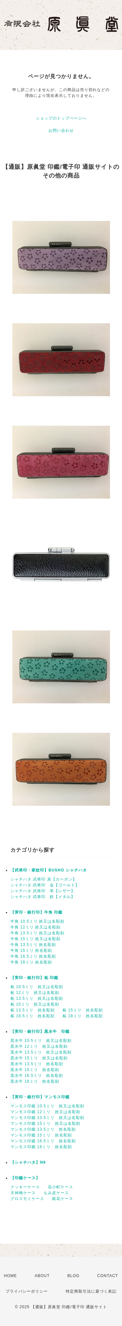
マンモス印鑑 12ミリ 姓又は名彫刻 (45, 1112)
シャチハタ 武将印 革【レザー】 (42, 891)
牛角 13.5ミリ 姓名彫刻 (33, 944)
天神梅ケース (23, 1193)
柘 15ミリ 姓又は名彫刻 (34, 1004)
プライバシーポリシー (27, 1291)
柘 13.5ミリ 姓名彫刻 (32, 1010)
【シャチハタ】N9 (28, 1162)
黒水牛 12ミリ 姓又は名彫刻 (39, 1046)
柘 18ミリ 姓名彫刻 (82, 1016)
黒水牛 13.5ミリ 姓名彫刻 (36, 1064)
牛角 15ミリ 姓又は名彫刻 (35, 939)
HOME (10, 1276)
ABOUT (41, 1276)
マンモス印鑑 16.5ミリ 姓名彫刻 (43, 1141)
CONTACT (107, 1276)
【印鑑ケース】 (25, 1178)
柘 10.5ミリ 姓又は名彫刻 (36, 987)
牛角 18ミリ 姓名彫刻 (31, 962)
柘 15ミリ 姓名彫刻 (82, 1010)
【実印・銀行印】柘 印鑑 (34, 977)
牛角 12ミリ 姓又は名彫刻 (35, 927)
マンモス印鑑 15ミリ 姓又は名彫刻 (45, 1123)
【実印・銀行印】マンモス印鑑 (40, 1097)
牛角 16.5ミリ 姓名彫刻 (33, 956)
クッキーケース (25, 1187)
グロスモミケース (27, 1198)
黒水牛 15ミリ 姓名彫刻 (34, 1069)
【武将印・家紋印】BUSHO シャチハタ (48, 870)
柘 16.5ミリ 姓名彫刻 (32, 1016)
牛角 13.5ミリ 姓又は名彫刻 (37, 933)
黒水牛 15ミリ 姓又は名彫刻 (39, 1058)
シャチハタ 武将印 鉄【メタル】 (42, 896)
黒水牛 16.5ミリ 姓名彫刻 (36, 1075)
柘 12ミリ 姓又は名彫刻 (34, 992)
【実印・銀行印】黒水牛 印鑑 (40, 1031)
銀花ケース (62, 1198)
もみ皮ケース (56, 1193)
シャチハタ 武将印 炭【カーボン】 (43, 879)
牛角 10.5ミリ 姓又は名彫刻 (37, 921)
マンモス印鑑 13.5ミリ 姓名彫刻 (43, 1129)
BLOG (73, 1276)
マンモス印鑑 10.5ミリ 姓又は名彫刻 (47, 1106)
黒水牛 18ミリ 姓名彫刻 (34, 1081)
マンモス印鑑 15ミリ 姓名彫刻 (41, 1135)
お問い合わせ (61, 130)
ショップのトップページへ (61, 118)
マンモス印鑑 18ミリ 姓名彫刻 (41, 1147)
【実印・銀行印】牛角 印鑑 (36, 912)
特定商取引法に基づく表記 (91, 1291)
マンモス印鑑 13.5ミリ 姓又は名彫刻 (47, 1117)
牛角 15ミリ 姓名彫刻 (31, 950)
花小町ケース (60, 1187)
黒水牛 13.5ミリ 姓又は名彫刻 (41, 1052)
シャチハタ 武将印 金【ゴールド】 (44, 885)
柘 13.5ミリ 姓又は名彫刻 (36, 998)
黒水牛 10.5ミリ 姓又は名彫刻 (41, 1040)
